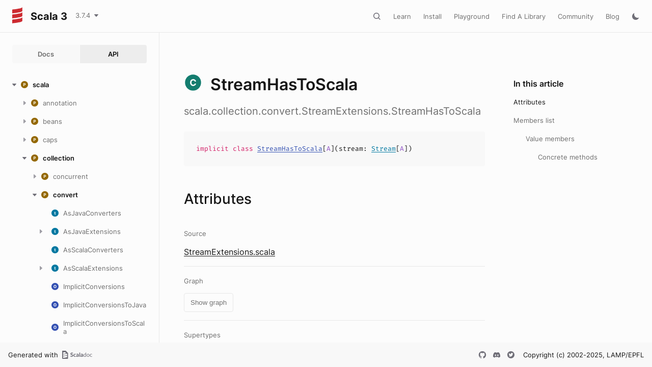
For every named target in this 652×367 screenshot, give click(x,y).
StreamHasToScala (289, 148)
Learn (402, 16)
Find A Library (524, 16)
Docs (46, 54)
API (113, 54)
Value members (550, 139)
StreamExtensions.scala (229, 252)
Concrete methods (567, 157)
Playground (472, 16)
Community (575, 16)
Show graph (209, 302)
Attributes (529, 102)
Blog (612, 16)
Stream (383, 148)
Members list (534, 120)
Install (432, 16)
